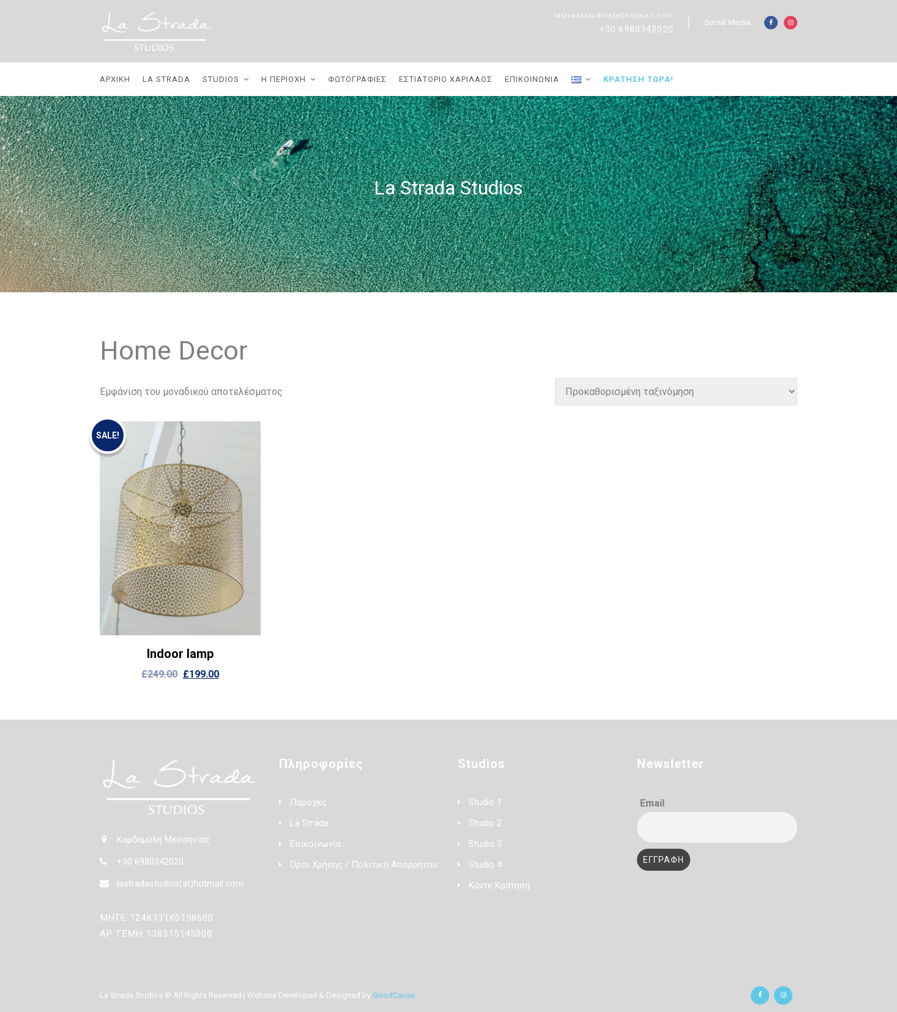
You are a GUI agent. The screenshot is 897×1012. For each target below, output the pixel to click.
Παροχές (308, 802)
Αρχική (115, 79)
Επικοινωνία (532, 79)
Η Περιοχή (283, 79)
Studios (221, 79)
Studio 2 (485, 823)
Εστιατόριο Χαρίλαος (446, 79)
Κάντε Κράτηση (499, 885)
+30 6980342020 (637, 29)
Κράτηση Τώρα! (638, 79)
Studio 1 (485, 802)
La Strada (166, 79)
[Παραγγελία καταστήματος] (676, 391)
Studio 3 (485, 843)
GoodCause (394, 995)
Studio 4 (485, 864)
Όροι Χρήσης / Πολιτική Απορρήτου (363, 864)
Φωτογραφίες (357, 79)
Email (652, 803)
